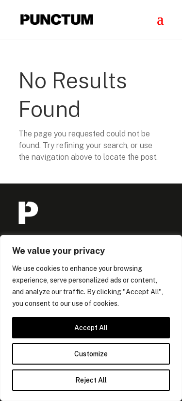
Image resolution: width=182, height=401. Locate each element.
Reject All (91, 380)
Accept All (91, 328)
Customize (91, 354)
